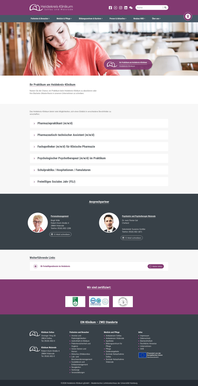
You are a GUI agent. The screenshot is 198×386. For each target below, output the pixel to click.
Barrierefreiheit (146, 341)
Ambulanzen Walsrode (115, 338)
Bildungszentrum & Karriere (90, 18)
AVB (142, 349)
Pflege (108, 349)
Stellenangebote (112, 351)
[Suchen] (165, 7)
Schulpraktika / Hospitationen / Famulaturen (64, 170)
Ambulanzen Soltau (113, 336)
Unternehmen (145, 346)
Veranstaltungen (78, 372)
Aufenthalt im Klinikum (80, 341)
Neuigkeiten (76, 367)
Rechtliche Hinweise (148, 343)
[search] (149, 7)
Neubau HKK (138, 18)
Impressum (144, 336)
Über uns (155, 18)
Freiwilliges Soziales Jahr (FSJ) (56, 181)
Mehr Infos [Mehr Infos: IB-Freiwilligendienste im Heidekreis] (155, 266)
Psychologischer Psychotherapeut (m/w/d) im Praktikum (71, 158)
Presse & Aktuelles (117, 18)
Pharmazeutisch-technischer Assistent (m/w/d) (65, 135)
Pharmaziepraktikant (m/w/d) (55, 123)
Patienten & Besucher (39, 18)
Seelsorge (75, 370)
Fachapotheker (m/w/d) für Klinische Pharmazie (66, 146)
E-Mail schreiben (60, 234)
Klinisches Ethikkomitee (80, 354)
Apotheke (110, 341)
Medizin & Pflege (63, 18)
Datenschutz (145, 338)
